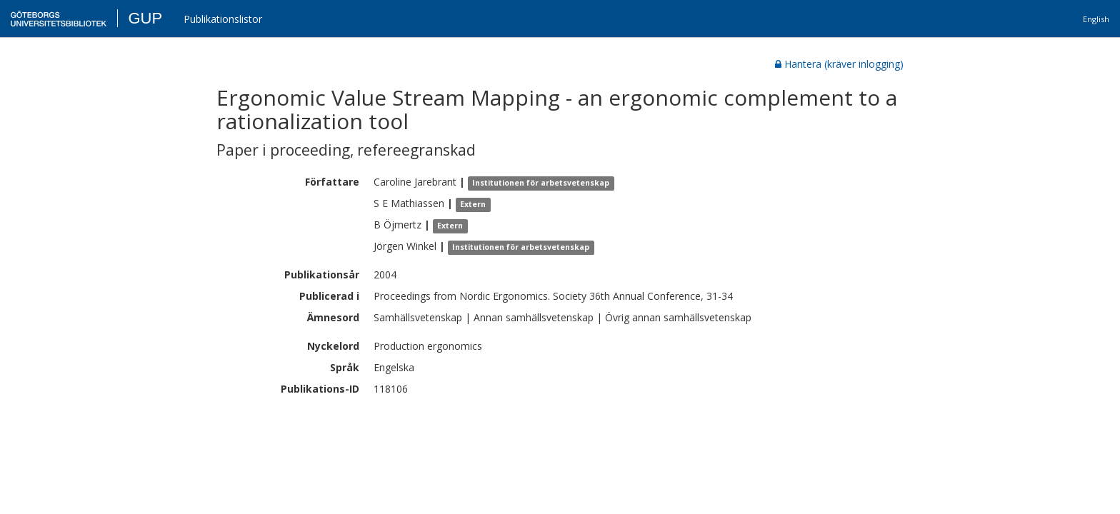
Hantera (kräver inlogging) (839, 64)
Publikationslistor (223, 19)
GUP (145, 18)
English (1096, 19)
